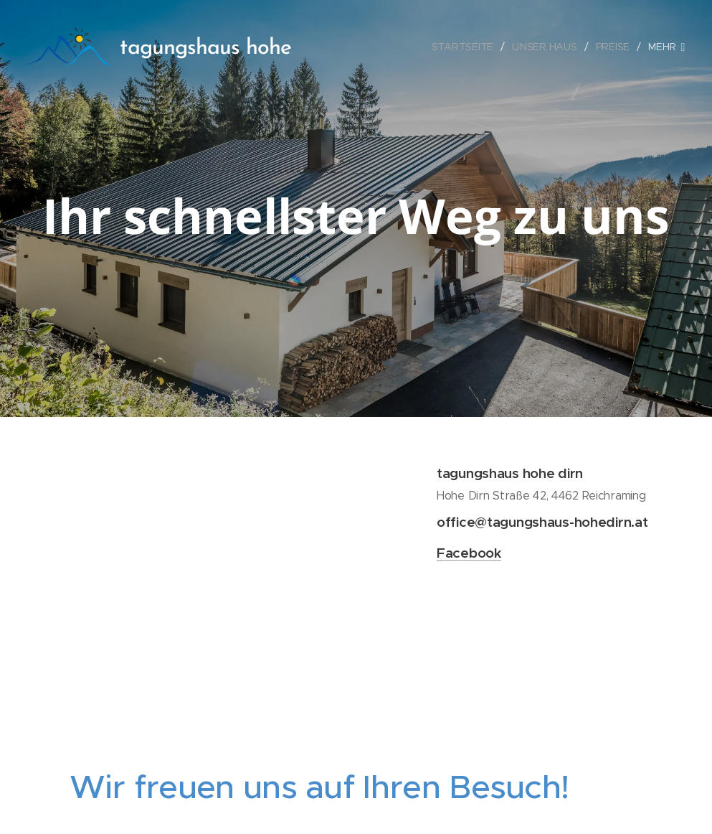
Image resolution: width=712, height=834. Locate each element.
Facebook (469, 552)
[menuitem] (466, 47)
